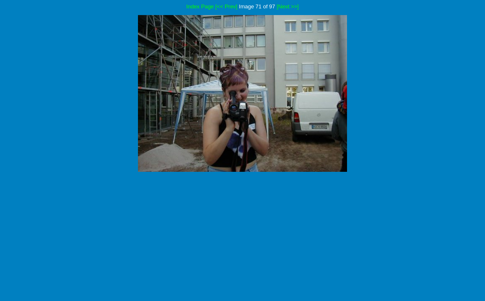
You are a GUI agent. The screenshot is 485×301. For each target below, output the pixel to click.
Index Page (200, 6)
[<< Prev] (226, 6)
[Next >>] (288, 6)
